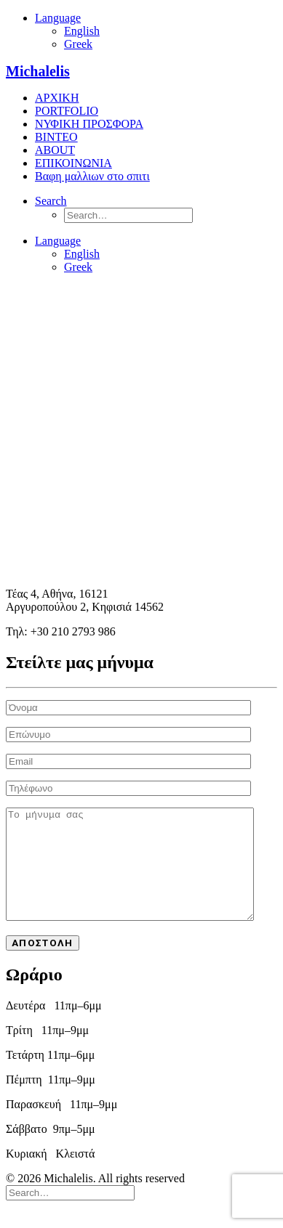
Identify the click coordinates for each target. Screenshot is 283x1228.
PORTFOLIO (66, 111)
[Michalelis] (141, 71)
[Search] (51, 201)
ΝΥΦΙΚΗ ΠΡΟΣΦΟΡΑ (89, 124)
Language (58, 18)
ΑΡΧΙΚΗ (57, 98)
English (82, 31)
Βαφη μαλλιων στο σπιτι (92, 176)
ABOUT (55, 150)
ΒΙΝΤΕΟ (56, 137)
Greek (78, 44)
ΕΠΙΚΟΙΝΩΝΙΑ (73, 163)
